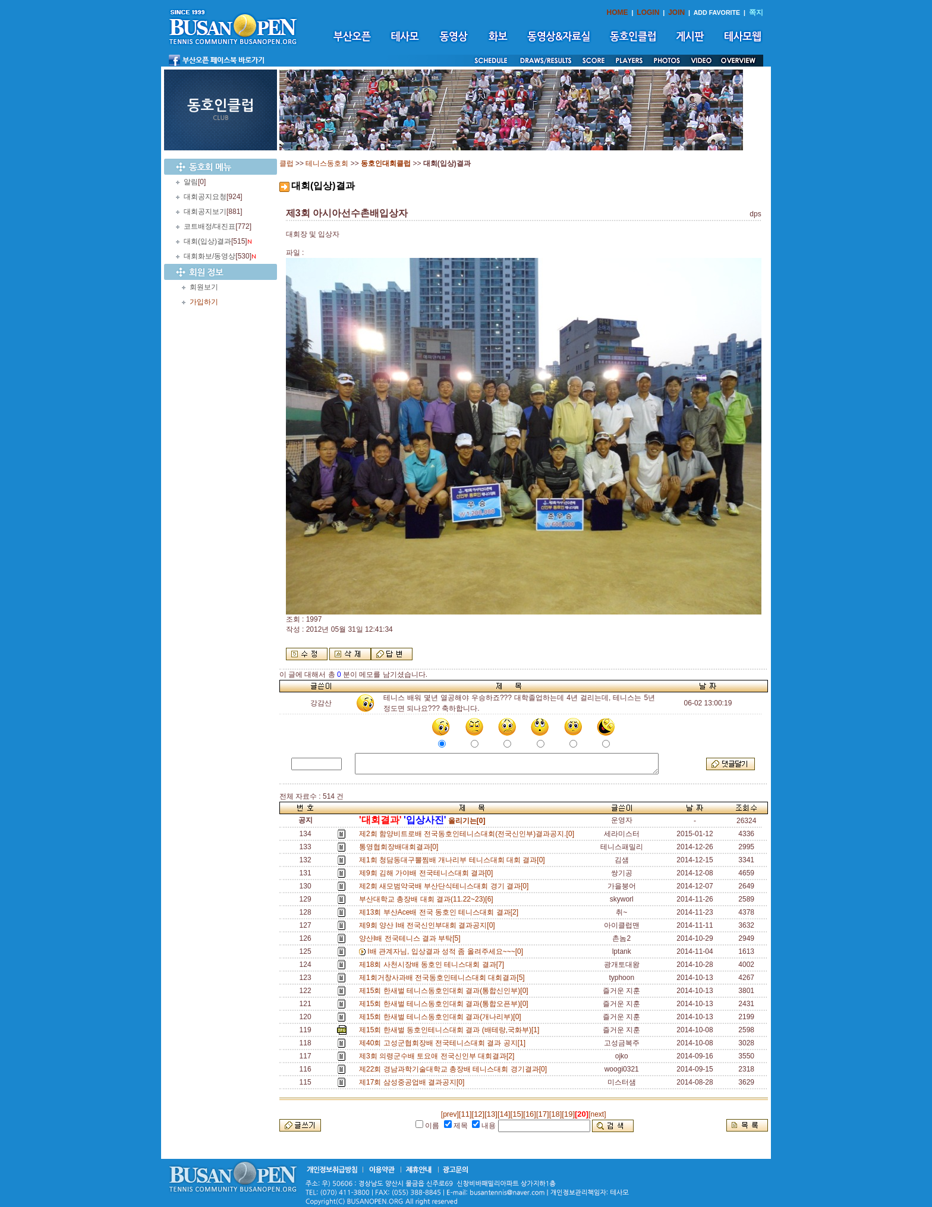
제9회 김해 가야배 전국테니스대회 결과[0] (428, 873)
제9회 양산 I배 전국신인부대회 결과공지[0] (429, 925)
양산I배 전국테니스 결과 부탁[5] (411, 938)
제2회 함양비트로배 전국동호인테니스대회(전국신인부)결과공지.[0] (468, 834)
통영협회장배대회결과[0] (400, 847)
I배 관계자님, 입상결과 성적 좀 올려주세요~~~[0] (447, 951)
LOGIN (648, 12)
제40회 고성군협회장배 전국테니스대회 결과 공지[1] (444, 1043)
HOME (617, 12)
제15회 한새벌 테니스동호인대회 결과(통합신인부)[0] (445, 991)
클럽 (286, 163)
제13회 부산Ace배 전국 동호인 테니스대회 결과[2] (440, 912)
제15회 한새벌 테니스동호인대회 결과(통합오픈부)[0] (445, 1004)
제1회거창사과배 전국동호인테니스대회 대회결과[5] (443, 977)
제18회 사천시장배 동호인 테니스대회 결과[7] (433, 964)
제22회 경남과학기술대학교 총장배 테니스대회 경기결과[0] (455, 1069)
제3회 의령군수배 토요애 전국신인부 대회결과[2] (438, 1056)
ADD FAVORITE (717, 12)
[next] (597, 1114)
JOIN (676, 12)
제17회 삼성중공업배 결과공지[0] (413, 1082)
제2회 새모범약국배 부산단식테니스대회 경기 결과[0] (446, 886)
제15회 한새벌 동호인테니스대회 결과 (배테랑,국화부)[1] (451, 1030)
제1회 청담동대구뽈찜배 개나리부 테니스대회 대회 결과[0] (454, 860)
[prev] (450, 1114)
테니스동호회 (327, 163)
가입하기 (204, 302)
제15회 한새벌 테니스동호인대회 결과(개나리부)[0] (442, 1017)
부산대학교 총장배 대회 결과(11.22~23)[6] (428, 899)
